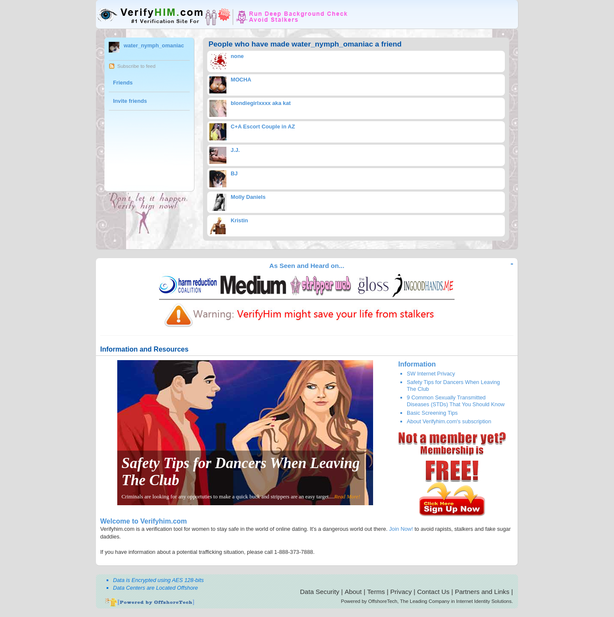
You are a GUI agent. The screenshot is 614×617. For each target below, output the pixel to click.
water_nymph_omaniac (154, 45)
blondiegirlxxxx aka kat (261, 103)
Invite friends (130, 101)
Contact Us (433, 591)
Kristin (239, 220)
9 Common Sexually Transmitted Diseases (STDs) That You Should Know (456, 400)
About (353, 591)
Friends (123, 82)
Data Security (319, 591)
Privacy (400, 591)
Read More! (347, 497)
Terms (376, 591)
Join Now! (401, 529)
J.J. (235, 150)
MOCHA (241, 79)
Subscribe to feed (136, 66)
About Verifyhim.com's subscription (449, 421)
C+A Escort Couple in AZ (263, 126)
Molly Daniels (248, 197)
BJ (234, 173)
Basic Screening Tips (432, 413)
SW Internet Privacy (431, 373)
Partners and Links (482, 591)
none (237, 56)
